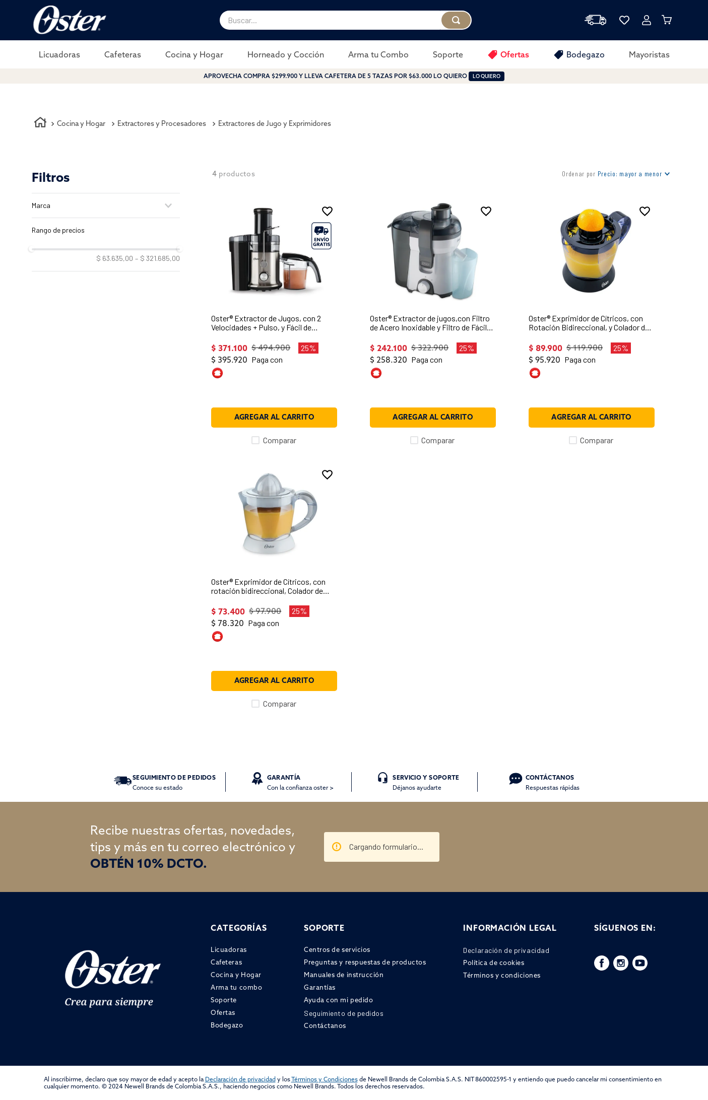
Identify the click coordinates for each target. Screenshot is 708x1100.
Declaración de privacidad (240, 1079)
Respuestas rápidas (553, 782)
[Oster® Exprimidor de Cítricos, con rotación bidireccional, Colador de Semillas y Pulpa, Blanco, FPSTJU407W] (274, 586)
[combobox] (346, 20)
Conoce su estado (174, 782)
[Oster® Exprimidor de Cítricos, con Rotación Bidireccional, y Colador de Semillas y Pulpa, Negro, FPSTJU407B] (592, 323)
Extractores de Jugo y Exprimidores (274, 123)
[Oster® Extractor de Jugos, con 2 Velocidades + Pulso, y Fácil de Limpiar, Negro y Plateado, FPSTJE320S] (274, 323)
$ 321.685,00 (157, 258)
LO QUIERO (486, 76)
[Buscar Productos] (456, 20)
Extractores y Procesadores (161, 123)
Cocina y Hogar (81, 123)
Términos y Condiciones (324, 1079)
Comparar (279, 440)
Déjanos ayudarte (426, 782)
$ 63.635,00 (114, 258)
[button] (106, 205)
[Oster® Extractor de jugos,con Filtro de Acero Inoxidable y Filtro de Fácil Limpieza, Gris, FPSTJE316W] (433, 323)
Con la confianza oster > (300, 782)
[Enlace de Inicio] (40, 123)
